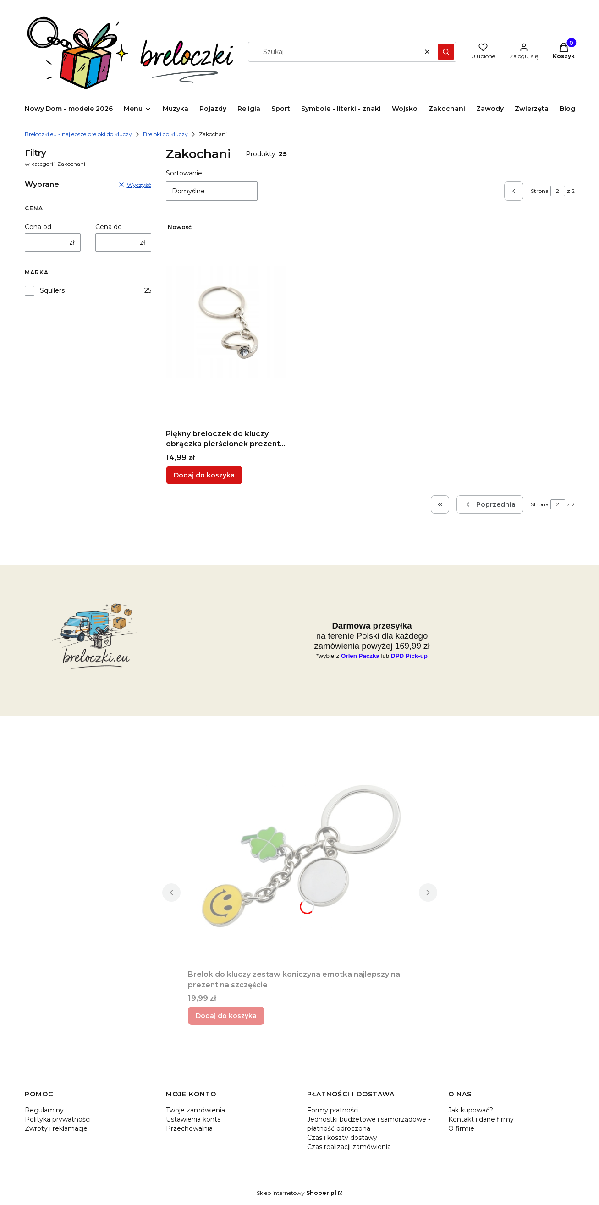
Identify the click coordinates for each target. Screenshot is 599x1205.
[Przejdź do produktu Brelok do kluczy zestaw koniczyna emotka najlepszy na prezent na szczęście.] (300, 863)
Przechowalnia (189, 1128)
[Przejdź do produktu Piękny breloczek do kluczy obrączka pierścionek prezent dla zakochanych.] (229, 322)
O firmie (461, 1128)
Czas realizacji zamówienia (349, 1147)
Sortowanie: (184, 173)
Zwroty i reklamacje (56, 1128)
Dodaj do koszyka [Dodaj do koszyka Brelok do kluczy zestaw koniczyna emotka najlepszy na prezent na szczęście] (226, 1016)
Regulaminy (44, 1110)
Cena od (38, 227)
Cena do (108, 227)
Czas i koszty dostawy (342, 1138)
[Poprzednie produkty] (489, 504)
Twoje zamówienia (195, 1110)
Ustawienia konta (193, 1119)
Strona (540, 190)
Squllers (52, 290)
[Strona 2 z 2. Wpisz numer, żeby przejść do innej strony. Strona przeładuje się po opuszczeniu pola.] (557, 191)
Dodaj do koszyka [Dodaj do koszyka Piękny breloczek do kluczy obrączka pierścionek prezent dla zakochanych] (204, 475)
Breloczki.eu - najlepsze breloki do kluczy (78, 134)
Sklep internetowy (296, 1192)
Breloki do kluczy (165, 134)
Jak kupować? (470, 1110)
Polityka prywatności (58, 1119)
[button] (446, 52)
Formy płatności (333, 1110)
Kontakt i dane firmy (481, 1119)
